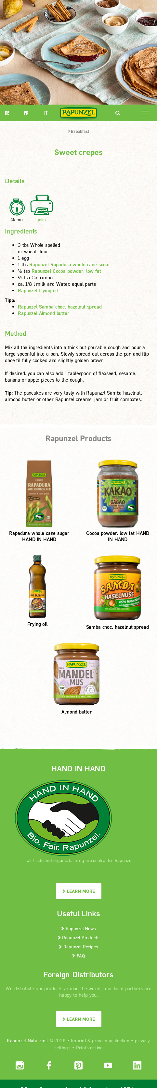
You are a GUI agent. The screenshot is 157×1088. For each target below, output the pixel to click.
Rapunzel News (78, 928)
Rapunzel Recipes (78, 946)
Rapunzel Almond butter (44, 313)
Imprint (78, 1040)
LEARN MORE (78, 891)
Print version (89, 1047)
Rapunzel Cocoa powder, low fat (66, 271)
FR (26, 113)
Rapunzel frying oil (38, 290)
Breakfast (78, 131)
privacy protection (110, 1040)
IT (45, 113)
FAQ (78, 955)
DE (7, 113)
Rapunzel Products (78, 937)
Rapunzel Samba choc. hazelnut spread (60, 307)
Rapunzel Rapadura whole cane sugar (70, 264)
